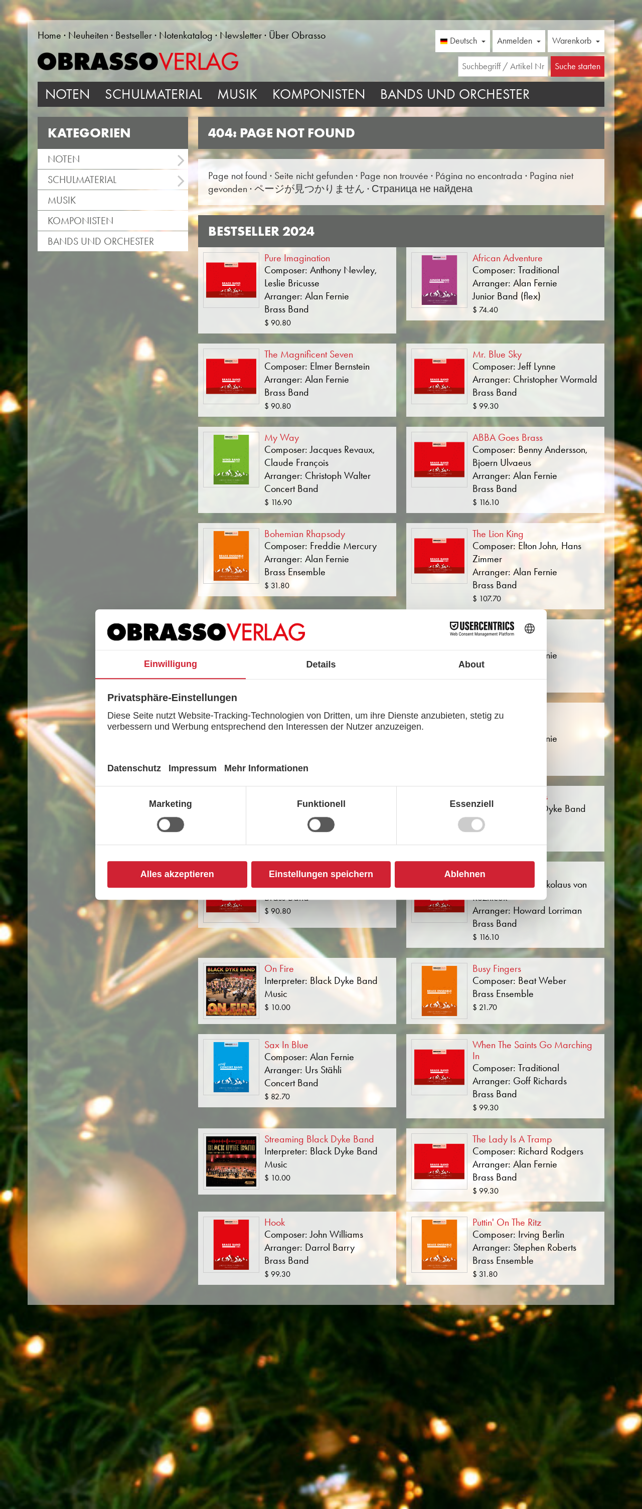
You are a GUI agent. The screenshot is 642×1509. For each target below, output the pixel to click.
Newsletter (241, 35)
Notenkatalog (186, 35)
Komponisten (318, 94)
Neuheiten (88, 35)
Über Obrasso (297, 35)
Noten (67, 94)
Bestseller (133, 35)
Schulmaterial (153, 94)
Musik (237, 94)
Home (49, 35)
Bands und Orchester (455, 94)
